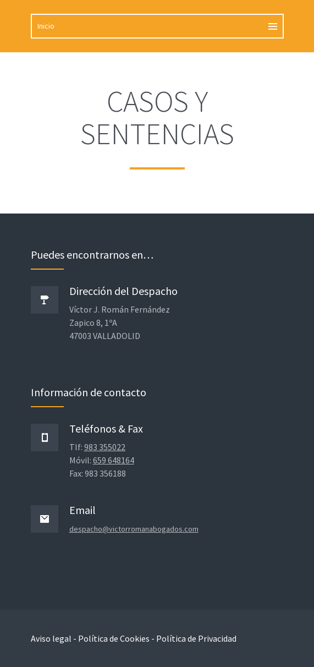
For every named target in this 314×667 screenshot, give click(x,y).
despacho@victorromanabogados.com (134, 529)
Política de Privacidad (196, 638)
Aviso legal (51, 638)
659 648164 (113, 460)
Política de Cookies (114, 638)
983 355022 (104, 446)
